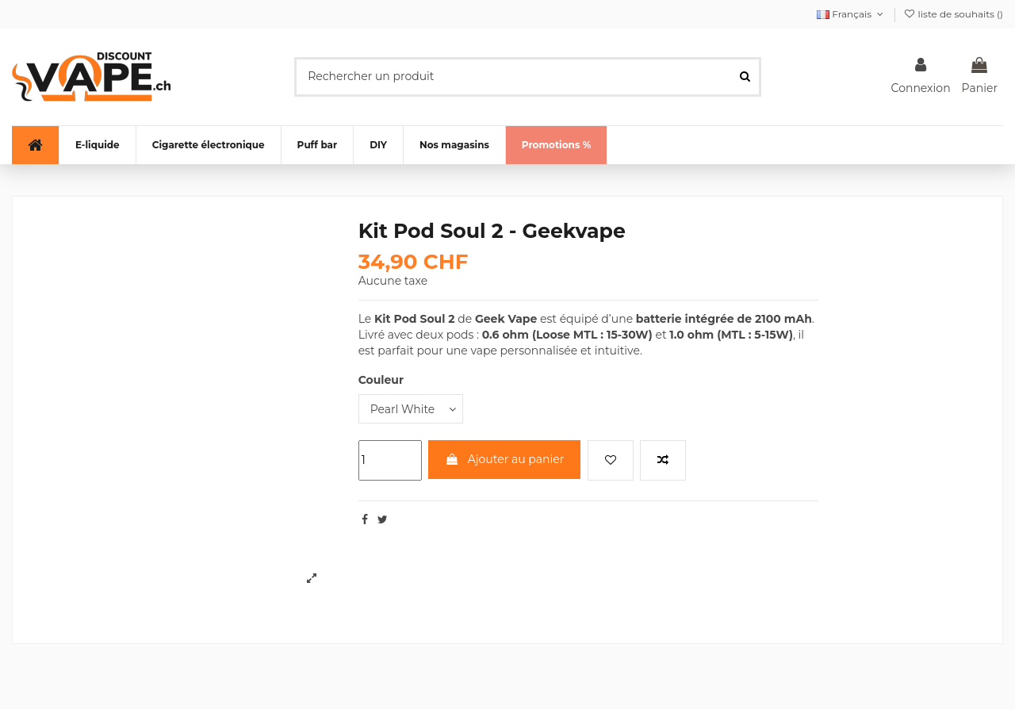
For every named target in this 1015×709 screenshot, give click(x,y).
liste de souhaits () (953, 14)
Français (852, 14)
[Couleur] (410, 408)
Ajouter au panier (504, 459)
